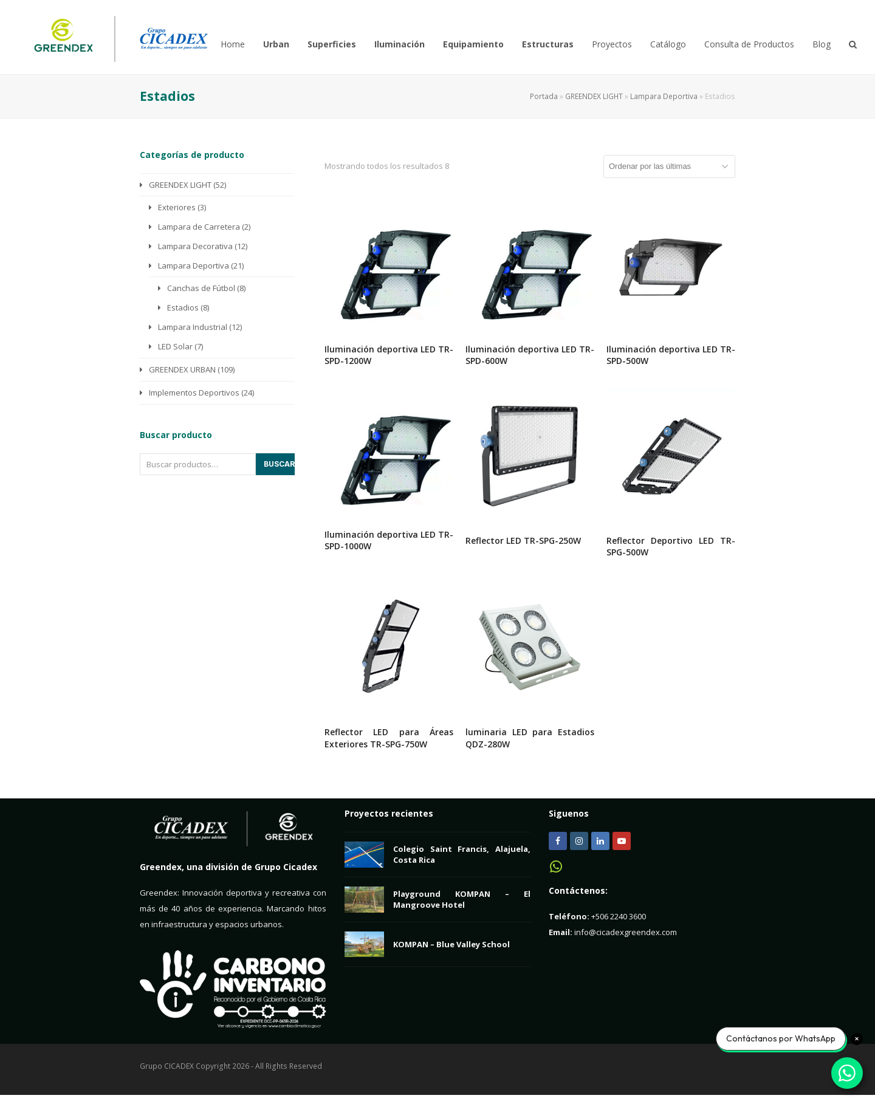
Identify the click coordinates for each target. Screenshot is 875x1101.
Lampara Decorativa (195, 246)
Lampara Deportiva (664, 96)
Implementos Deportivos (194, 392)
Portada (544, 96)
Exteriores (177, 207)
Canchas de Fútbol (201, 288)
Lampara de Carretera (199, 226)
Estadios (183, 307)
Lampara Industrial (192, 326)
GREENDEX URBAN (182, 369)
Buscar (279, 463)
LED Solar (175, 346)
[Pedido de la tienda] (669, 166)
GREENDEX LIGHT (594, 96)
